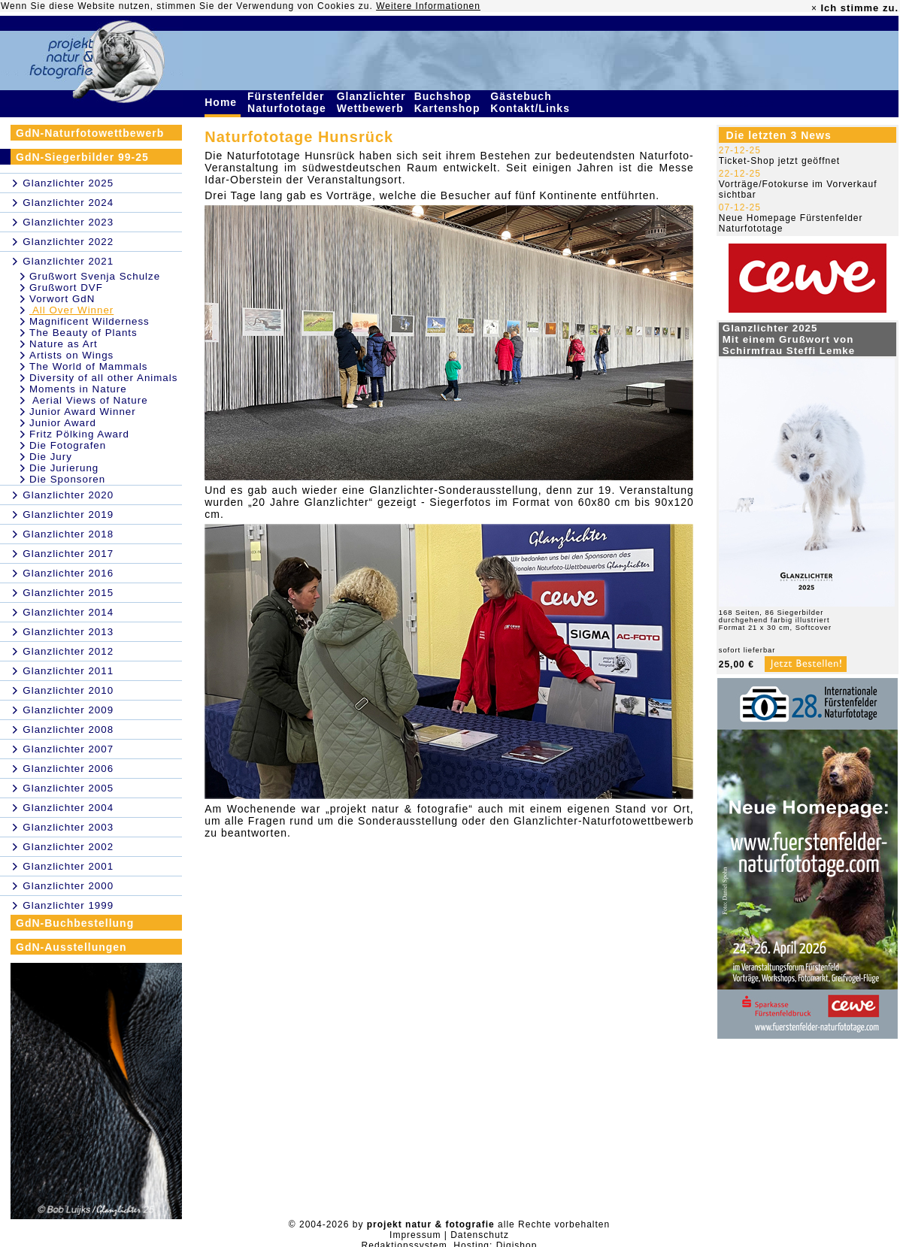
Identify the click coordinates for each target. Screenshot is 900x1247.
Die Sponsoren (67, 479)
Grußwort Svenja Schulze (94, 276)
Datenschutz (479, 1235)
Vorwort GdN (62, 298)
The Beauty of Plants (83, 332)
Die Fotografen (67, 445)
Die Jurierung (63, 468)
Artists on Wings (71, 355)
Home (223, 102)
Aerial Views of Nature (88, 400)
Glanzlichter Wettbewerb (372, 102)
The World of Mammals (88, 366)
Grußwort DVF (66, 287)
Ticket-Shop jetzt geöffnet (779, 161)
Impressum (415, 1235)
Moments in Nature (78, 389)
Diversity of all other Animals (103, 377)
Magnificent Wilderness (89, 321)
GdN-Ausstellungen (71, 947)
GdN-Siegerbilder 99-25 (82, 157)
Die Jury (50, 456)
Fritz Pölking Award (79, 434)
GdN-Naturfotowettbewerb (90, 133)
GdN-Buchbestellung (75, 923)
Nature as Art (63, 344)
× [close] (814, 8)
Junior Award (62, 422)
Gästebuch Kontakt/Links (531, 102)
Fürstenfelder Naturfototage (288, 102)
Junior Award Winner (82, 411)
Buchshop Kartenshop (449, 102)
